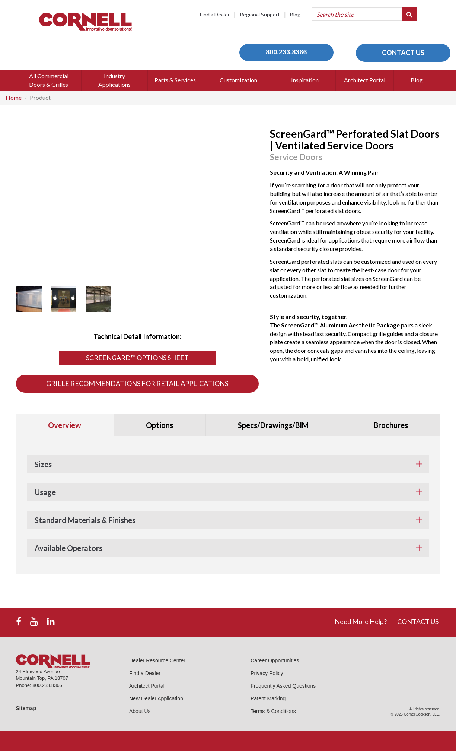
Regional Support (260, 14)
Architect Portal (147, 686)
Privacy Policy (267, 673)
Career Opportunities (275, 660)
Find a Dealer (215, 14)
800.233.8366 (286, 52)
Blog (295, 14)
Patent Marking (268, 698)
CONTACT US (403, 52)
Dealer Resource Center (157, 660)
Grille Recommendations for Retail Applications (137, 383)
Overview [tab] (64, 425)
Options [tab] (159, 425)
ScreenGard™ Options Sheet (137, 358)
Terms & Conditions (273, 711)
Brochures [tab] (391, 425)
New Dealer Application (156, 698)
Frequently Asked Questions (283, 686)
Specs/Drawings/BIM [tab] (273, 425)
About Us (140, 711)
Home (14, 97)
